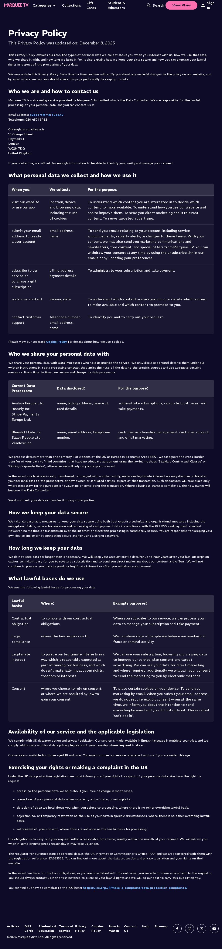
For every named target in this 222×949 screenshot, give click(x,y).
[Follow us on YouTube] (214, 928)
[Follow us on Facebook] (177, 928)
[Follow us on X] (201, 928)
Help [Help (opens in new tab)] (145, 926)
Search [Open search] (155, 5)
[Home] (16, 5)
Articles (13, 926)
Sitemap (161, 926)
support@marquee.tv (47, 115)
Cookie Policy (56, 342)
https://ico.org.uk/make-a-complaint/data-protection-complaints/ (135, 888)
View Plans (181, 5)
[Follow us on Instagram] (189, 928)
